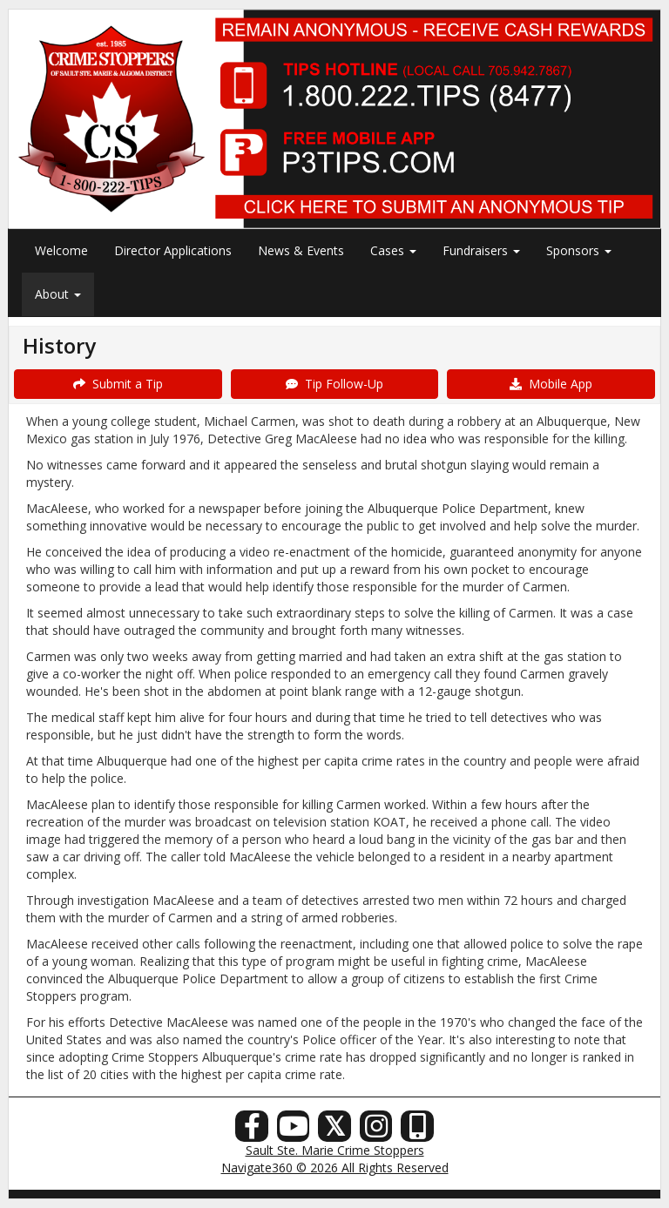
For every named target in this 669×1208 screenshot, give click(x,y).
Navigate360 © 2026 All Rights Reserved (335, 1167)
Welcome (61, 250)
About (58, 294)
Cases (393, 250)
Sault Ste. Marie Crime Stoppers (335, 1150)
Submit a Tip (118, 383)
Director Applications (173, 250)
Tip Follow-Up (334, 383)
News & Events (301, 250)
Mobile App (551, 383)
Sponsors (579, 250)
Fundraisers (481, 250)
